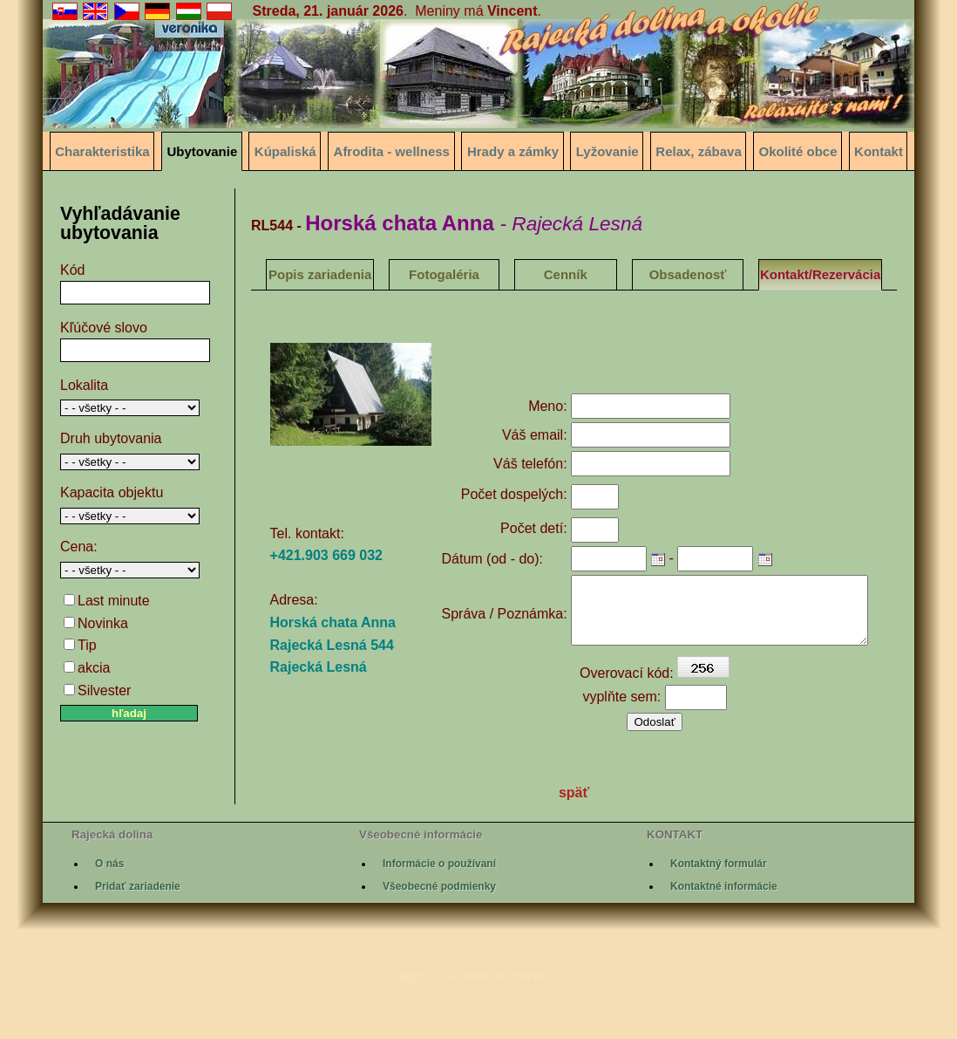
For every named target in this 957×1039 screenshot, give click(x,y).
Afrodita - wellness (392, 151)
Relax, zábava (698, 151)
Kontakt (878, 151)
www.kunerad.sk (513, 1022)
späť (574, 840)
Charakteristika (102, 151)
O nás (109, 911)
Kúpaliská (285, 151)
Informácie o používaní (439, 911)
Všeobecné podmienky (439, 934)
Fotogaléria (444, 274)
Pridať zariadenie (137, 934)
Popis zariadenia (319, 274)
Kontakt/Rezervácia (820, 274)
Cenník (565, 274)
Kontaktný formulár (718, 911)
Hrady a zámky (513, 151)
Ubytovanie (201, 151)
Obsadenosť (688, 274)
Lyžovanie (607, 151)
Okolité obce (798, 151)
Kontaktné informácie (723, 934)
